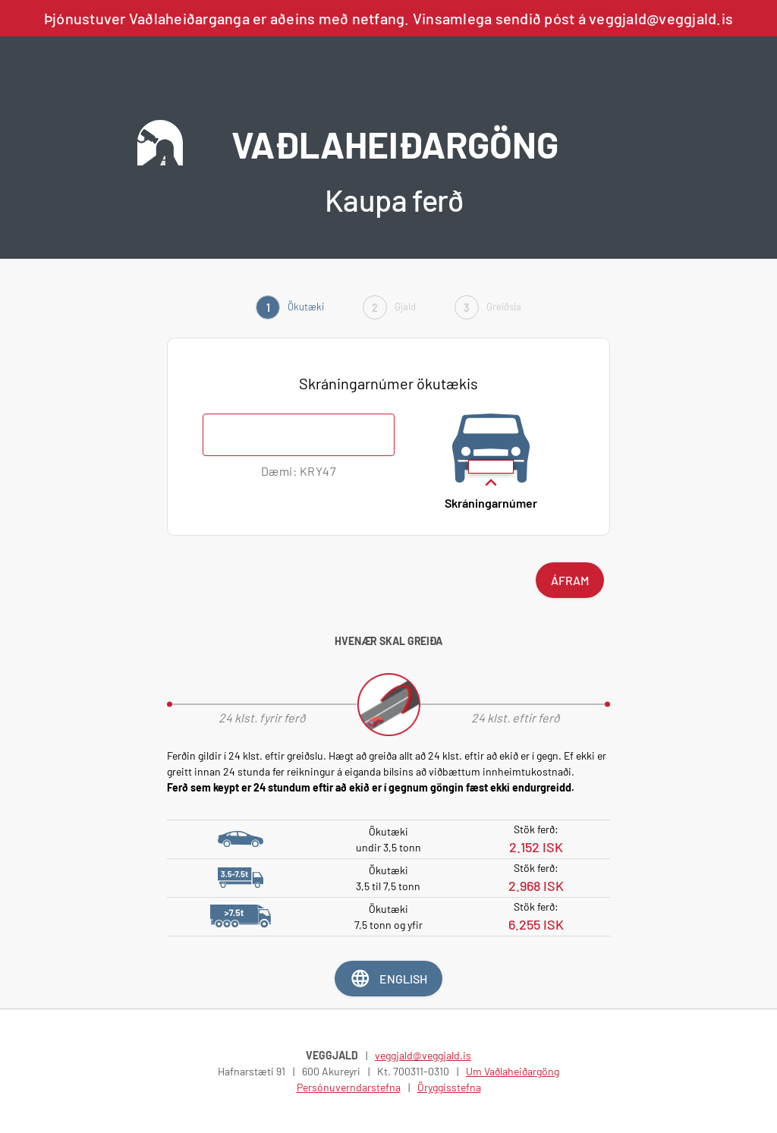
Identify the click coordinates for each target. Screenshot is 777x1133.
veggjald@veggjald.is (423, 1055)
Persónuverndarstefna (349, 1087)
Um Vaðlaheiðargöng (512, 1071)
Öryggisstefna (449, 1087)
